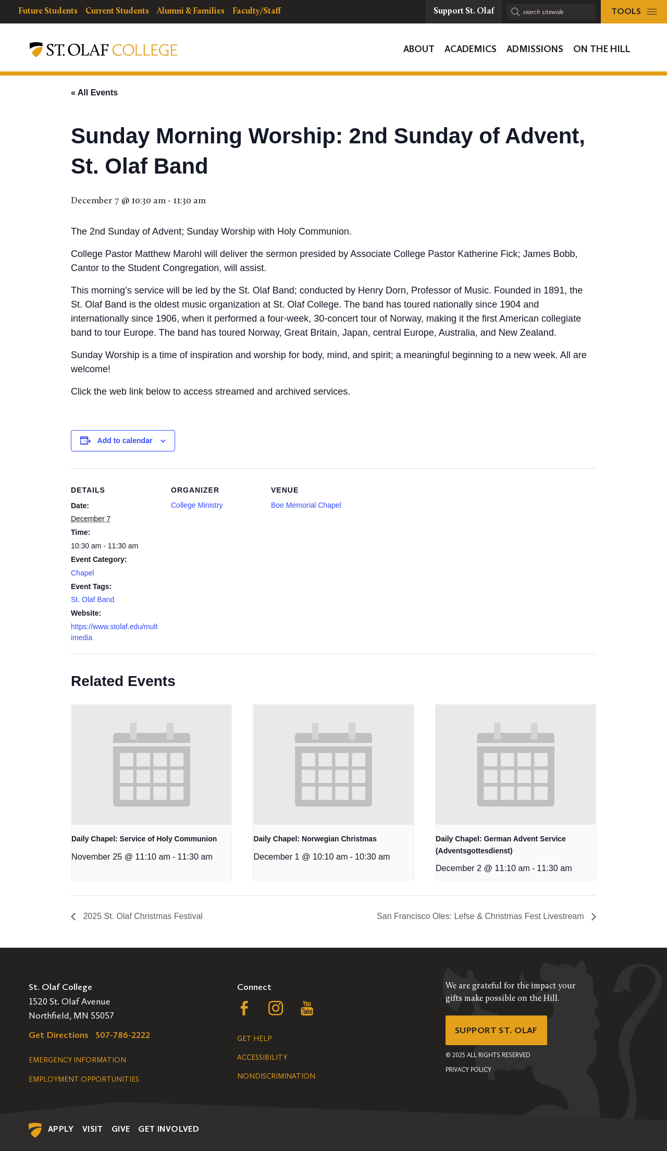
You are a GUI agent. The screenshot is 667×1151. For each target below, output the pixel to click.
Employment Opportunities (84, 1079)
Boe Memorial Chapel (306, 505)
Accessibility (262, 1057)
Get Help (254, 1038)
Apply (61, 1129)
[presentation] (151, 765)
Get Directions (59, 1034)
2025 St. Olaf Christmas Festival (142, 916)
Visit (92, 1129)
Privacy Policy (468, 1070)
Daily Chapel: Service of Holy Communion (144, 839)
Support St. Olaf (498, 1030)
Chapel (82, 573)
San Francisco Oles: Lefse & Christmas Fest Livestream (481, 916)
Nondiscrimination (276, 1076)
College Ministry (197, 505)
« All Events (94, 92)
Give (121, 1129)
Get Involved (168, 1129)
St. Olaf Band (92, 599)
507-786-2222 (123, 1034)
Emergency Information (77, 1060)
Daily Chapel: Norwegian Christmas (315, 839)
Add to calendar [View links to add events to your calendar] (125, 440)
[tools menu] (634, 11)
